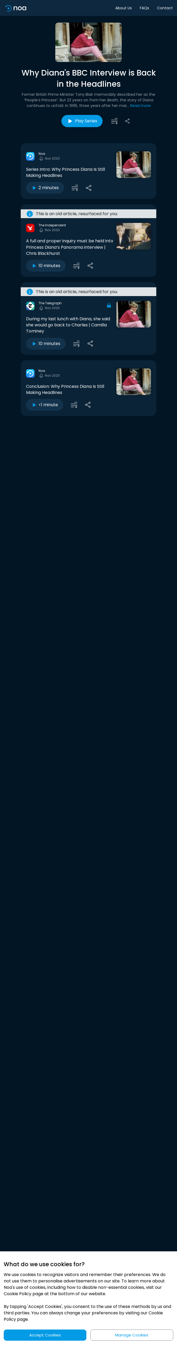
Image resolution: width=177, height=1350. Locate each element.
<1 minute (44, 405)
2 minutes (45, 188)
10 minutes (45, 266)
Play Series (82, 121)
